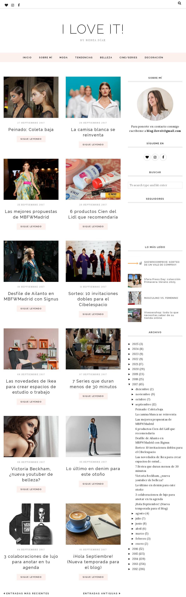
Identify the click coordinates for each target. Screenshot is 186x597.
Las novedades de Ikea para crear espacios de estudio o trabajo (31, 376)
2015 (135, 553)
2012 (135, 569)
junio (139, 523)
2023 (135, 354)
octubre (141, 399)
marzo (140, 533)
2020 (135, 369)
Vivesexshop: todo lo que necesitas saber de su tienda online (161, 315)
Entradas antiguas (100, 567)
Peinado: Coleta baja (31, 129)
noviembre (143, 394)
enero (140, 543)
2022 (135, 359)
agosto (140, 513)
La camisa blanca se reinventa (155, 414)
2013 (135, 564)
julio (138, 518)
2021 (135, 364)
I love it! (93, 27)
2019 (135, 374)
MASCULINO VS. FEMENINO (161, 298)
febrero (141, 538)
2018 (135, 379)
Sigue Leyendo (31, 138)
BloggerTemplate (44, 592)
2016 (135, 549)
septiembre (143, 404)
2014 (135, 558)
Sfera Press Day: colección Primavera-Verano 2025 (162, 280)
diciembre (142, 389)
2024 (135, 349)
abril (139, 528)
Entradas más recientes (27, 567)
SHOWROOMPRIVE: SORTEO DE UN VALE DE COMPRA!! (162, 263)
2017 (135, 384)
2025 (135, 344)
